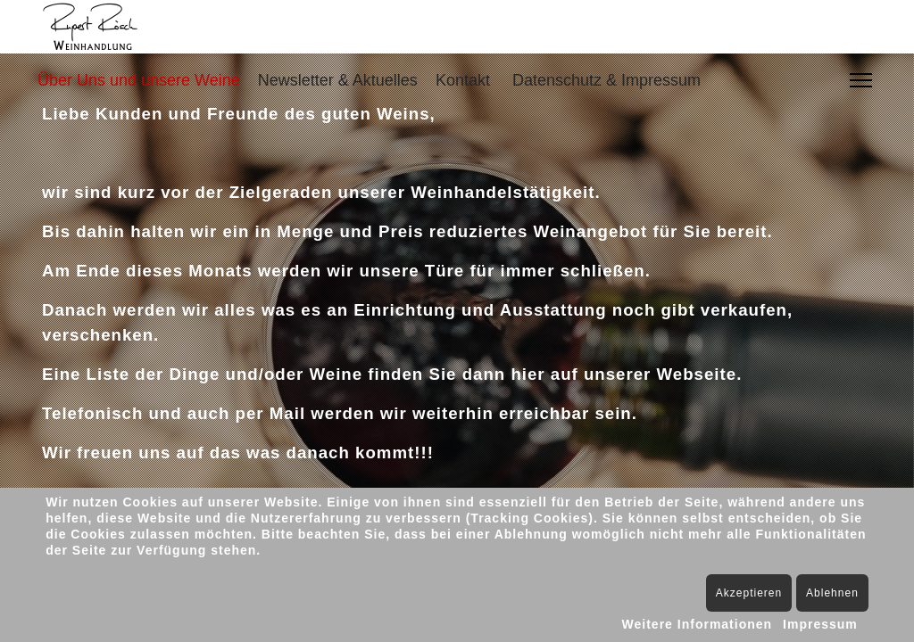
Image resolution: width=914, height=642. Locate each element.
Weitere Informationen (697, 624)
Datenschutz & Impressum (606, 80)
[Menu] (861, 80)
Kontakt (463, 80)
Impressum (820, 624)
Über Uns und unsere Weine (138, 80)
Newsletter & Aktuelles (338, 80)
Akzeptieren (749, 593)
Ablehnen (832, 593)
